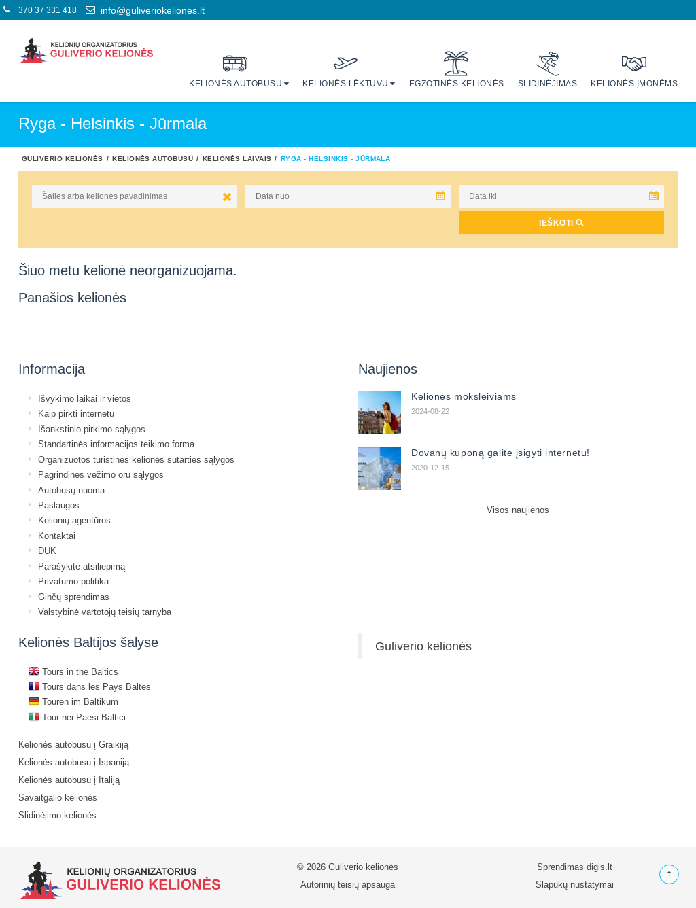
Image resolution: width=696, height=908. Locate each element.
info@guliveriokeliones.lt (145, 10)
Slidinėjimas (548, 69)
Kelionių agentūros (74, 519)
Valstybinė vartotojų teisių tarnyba (104, 611)
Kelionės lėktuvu (345, 69)
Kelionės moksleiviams (464, 396)
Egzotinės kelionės (456, 69)
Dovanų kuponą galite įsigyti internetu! (500, 452)
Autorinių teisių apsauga (347, 884)
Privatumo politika (73, 581)
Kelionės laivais (237, 158)
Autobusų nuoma (71, 490)
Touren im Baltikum (73, 701)
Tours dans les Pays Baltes (90, 686)
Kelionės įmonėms (634, 69)
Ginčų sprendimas (73, 596)
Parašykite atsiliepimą (81, 566)
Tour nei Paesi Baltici (77, 717)
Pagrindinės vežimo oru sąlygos (101, 474)
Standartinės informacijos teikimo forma (116, 443)
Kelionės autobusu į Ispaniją (73, 761)
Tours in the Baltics (73, 671)
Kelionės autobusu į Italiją (69, 779)
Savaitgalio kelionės (57, 797)
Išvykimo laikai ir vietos (84, 398)
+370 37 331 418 (40, 10)
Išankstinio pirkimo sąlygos (91, 428)
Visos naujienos (518, 509)
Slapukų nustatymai (575, 884)
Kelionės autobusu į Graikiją (73, 744)
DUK (47, 550)
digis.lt (599, 866)
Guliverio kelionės (62, 158)
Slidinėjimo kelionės (57, 814)
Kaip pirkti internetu (76, 413)
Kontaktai (56, 535)
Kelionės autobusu (235, 69)
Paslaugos (59, 505)
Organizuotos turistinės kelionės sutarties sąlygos (136, 459)
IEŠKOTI (561, 222)
